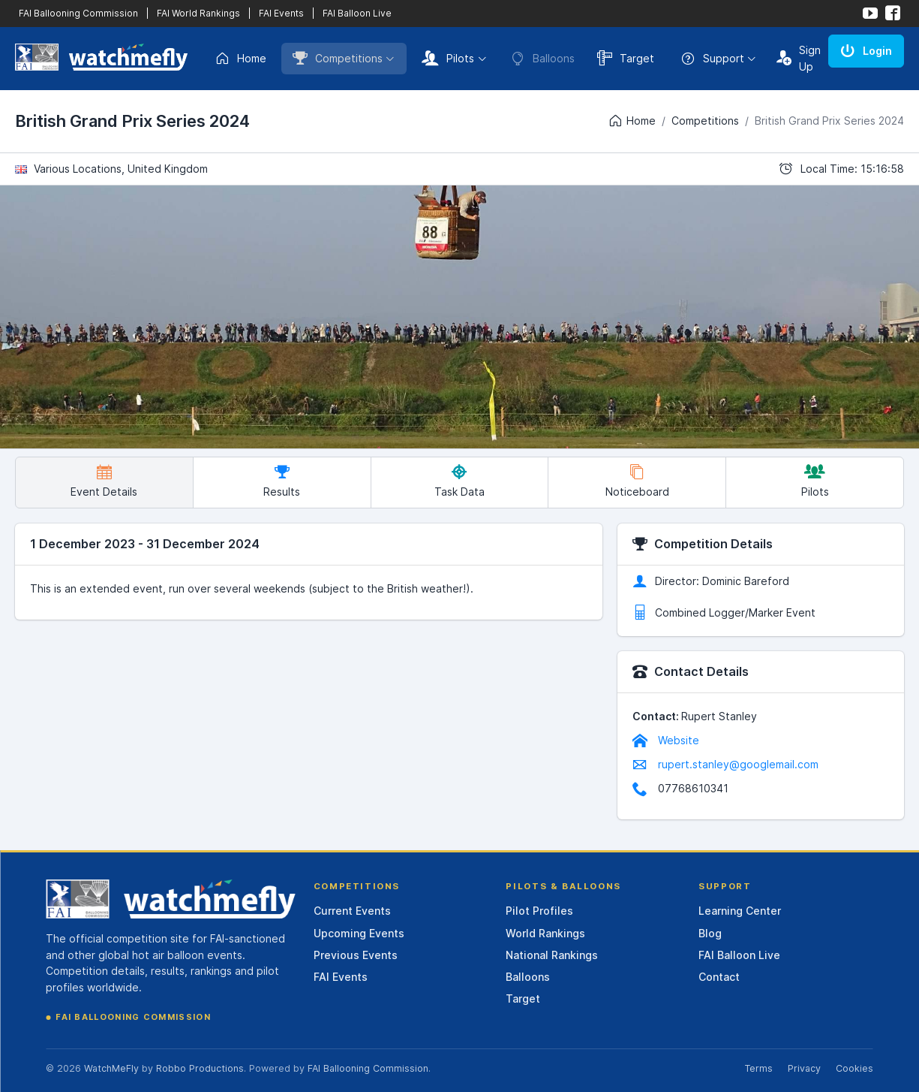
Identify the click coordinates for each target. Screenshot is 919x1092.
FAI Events (281, 13)
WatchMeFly (111, 1068)
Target (625, 57)
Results (281, 481)
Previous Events (356, 955)
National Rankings (552, 955)
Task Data (459, 481)
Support (712, 58)
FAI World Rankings (198, 13)
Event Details (104, 481)
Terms (758, 1068)
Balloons (528, 976)
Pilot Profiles (539, 910)
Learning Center (739, 910)
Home (240, 58)
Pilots (448, 57)
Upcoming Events (359, 933)
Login (866, 50)
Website (665, 740)
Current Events (352, 910)
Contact (719, 976)
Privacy (804, 1068)
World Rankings (545, 933)
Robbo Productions (200, 1068)
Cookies (854, 1068)
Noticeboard (637, 481)
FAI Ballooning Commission (78, 13)
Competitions (338, 57)
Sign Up (798, 58)
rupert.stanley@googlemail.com (725, 764)
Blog (710, 933)
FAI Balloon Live (357, 13)
